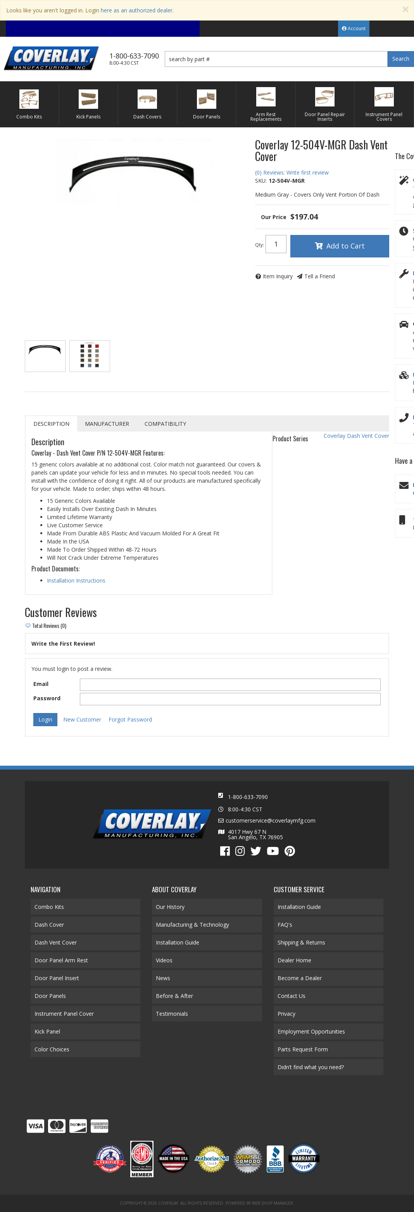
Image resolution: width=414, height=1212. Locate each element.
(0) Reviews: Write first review (292, 172)
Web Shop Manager (272, 1203)
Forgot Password (130, 719)
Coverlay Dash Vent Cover (356, 435)
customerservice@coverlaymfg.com (271, 820)
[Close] (405, 9)
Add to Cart (345, 245)
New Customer (82, 719)
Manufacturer (107, 423)
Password (46, 698)
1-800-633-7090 (248, 797)
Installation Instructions (76, 580)
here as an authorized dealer (136, 10)
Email (40, 683)
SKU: (261, 180)
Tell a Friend (319, 276)
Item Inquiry (278, 276)
